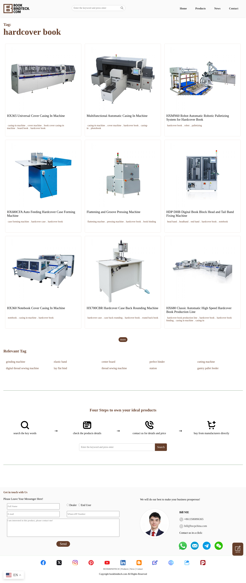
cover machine (35, 125)
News (217, 8)
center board (108, 361)
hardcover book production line (182, 317)
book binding (149, 221)
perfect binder (157, 361)
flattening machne (96, 221)
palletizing (197, 125)
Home (183, 8)
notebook (223, 221)
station (153, 368)
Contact (233, 8)
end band (195, 221)
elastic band (60, 361)
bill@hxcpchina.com (195, 525)
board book (22, 128)
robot (186, 125)
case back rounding (113, 317)
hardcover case (38, 221)
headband (183, 221)
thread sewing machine (114, 368)
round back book (150, 317)
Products (200, 8)
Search (161, 447)
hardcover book (38, 128)
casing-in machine (16, 125)
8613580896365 (194, 519)
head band (172, 221)
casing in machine (27, 317)
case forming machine (18, 221)
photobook (96, 128)
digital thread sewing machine (22, 368)
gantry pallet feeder (207, 368)
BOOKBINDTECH (111, 569)
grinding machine (15, 361)
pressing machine (115, 221)
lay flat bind (60, 368)
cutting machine (206, 361)
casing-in (199, 320)
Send (63, 544)
